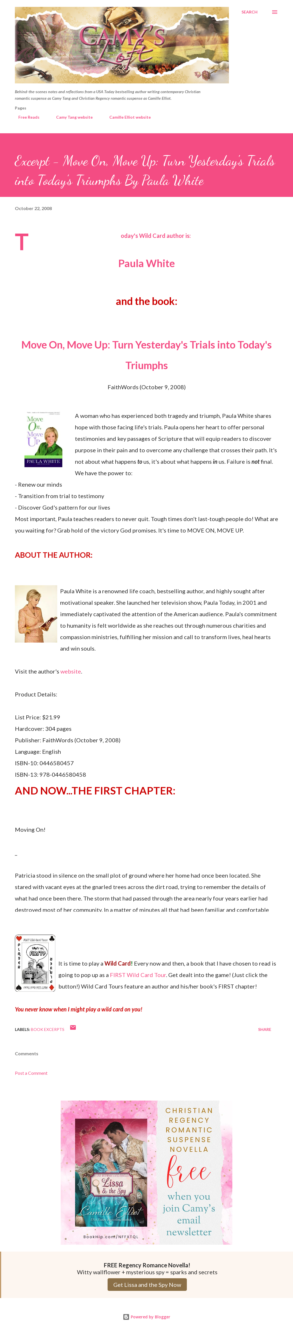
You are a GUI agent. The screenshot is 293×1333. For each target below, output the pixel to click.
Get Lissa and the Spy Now (147, 1284)
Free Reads (25, 117)
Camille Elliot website (126, 117)
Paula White (146, 263)
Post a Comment (31, 1073)
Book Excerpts (47, 1029)
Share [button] (264, 1029)
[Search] (249, 12)
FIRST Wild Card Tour (138, 974)
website (70, 671)
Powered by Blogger (146, 1317)
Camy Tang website (71, 117)
